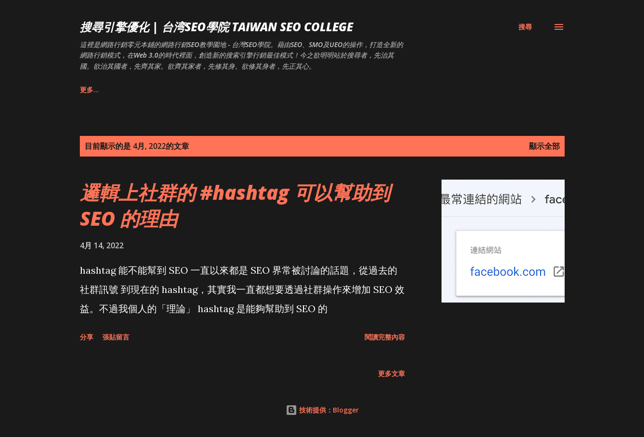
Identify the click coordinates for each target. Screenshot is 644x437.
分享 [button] (86, 336)
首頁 (86, 89)
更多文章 (391, 373)
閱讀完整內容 (385, 336)
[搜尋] (525, 27)
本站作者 (135, 89)
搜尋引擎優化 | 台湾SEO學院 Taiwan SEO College (216, 27)
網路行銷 (190, 89)
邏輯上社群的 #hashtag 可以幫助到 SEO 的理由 (235, 205)
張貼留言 (115, 336)
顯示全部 (544, 146)
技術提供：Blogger (322, 409)
